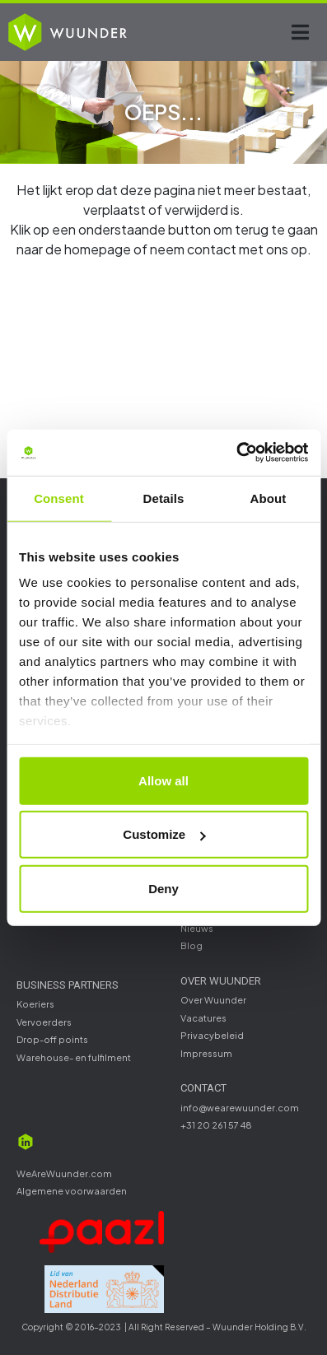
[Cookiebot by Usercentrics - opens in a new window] (236, 452)
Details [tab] (164, 498)
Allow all (163, 780)
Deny (163, 888)
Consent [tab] (59, 498)
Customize (164, 834)
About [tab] (268, 498)
